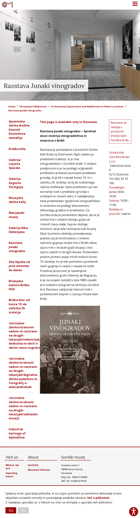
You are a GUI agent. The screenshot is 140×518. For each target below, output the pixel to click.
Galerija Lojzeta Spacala (15, 164)
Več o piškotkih (98, 498)
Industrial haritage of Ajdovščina (17, 433)
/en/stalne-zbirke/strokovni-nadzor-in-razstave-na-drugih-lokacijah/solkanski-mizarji (23, 408)
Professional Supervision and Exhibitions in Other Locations (87, 106)
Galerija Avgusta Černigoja (16, 183)
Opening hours (11, 475)
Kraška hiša (17, 149)
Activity (33, 465)
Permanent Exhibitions (33, 106)
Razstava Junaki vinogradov (25, 110)
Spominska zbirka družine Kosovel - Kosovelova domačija (19, 129)
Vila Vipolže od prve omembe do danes (19, 266)
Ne (23, 510)
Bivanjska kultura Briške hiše (19, 285)
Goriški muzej (7, 4)
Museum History (39, 470)
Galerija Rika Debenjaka (18, 230)
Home (11, 106)
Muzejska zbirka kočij (17, 200)
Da (11, 510)
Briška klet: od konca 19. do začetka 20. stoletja (19, 306)
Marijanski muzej (16, 215)
